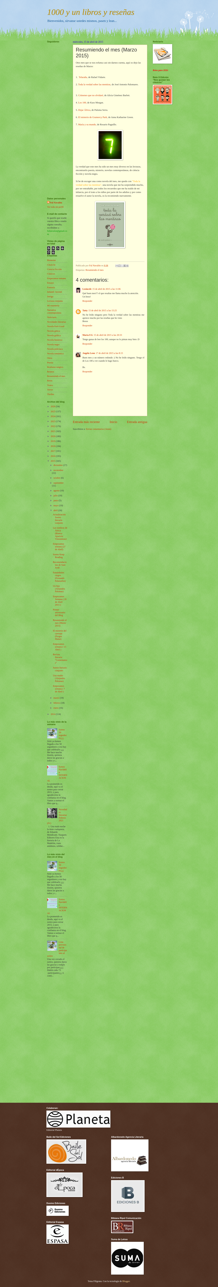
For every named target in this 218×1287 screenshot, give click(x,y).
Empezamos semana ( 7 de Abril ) (59, 689)
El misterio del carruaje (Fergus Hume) (59, 634)
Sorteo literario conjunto (60, 669)
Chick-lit (51, 265)
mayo (56, 505)
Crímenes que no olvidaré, (91, 95)
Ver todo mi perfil (55, 207)
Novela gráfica (54, 335)
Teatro (50, 385)
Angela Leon (88, 353)
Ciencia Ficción (54, 269)
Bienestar (51, 260)
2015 (53, 461)
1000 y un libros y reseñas (90, 12)
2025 (53, 411)
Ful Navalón (56, 202)
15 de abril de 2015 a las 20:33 (108, 335)
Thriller (50, 394)
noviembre (58, 470)
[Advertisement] (55, 112)
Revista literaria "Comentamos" (60, 658)
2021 (53, 431)
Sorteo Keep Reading (58, 556)
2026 (53, 406)
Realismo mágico (55, 367)
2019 (53, 441)
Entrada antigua (137, 422)
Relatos (50, 371)
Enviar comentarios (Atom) (98, 429)
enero (56, 708)
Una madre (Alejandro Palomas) (59, 678)
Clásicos (51, 273)
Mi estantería (53, 305)
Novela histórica (54, 340)
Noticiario (51, 317)
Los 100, (82, 102)
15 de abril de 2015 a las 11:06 (106, 289)
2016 (53, 456)
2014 (53, 714)
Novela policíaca (55, 349)
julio (55, 495)
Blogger (126, 1281)
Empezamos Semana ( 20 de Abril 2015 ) (59, 600)
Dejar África (84, 110)
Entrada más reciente (86, 422)
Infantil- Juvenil (54, 292)
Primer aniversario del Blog (59, 612)
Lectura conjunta (55, 301)
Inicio (113, 422)
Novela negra (53, 344)
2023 (53, 421)
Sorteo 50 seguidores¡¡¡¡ (63, 733)
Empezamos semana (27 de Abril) (59, 547)
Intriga (50, 296)
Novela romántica (55, 353)
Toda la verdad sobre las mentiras (94, 84)
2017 (53, 451)
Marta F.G (87, 335)
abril (55, 510)
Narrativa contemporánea (54, 311)
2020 (53, 436)
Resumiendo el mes (95, 270)
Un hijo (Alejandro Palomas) (59, 589)
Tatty (85, 310)
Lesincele (86, 289)
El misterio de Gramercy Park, (93, 117)
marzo (56, 698)
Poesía (50, 362)
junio (56, 500)
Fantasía (51, 287)
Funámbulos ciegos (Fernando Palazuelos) (59, 576)
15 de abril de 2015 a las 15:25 (102, 310)
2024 (53, 416)
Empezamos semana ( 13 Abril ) (59, 647)
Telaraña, (83, 77)
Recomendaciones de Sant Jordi (59, 565)
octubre (57, 478)
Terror (50, 389)
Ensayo (50, 283)
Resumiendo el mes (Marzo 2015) (60, 623)
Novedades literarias (56, 322)
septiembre (58, 483)
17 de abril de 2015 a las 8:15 (109, 353)
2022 (53, 426)
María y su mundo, (87, 124)
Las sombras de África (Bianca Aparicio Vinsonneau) (60, 533)
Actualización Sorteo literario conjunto (59, 518)
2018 (53, 446)
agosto (56, 490)
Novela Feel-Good (55, 326)
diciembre (58, 465)
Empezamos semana (56, 278)
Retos (49, 380)
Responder (87, 301)
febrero (57, 703)
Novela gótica (53, 331)
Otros (49, 358)
